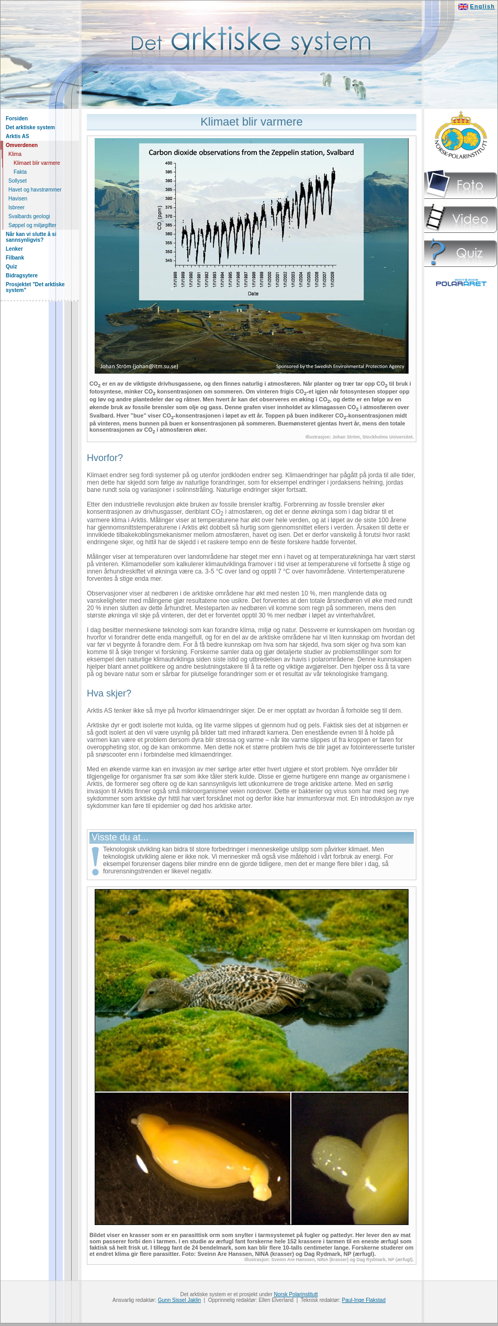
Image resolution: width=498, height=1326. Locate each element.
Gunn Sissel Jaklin (179, 1300)
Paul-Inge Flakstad (364, 1300)
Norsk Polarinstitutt (296, 1294)
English (482, 6)
